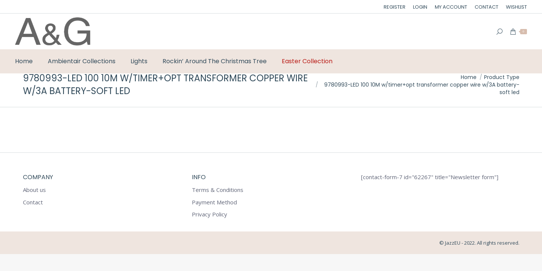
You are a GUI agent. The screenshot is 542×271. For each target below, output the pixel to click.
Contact (33, 202)
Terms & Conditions (217, 189)
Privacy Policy (209, 214)
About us (34, 189)
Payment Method (214, 202)
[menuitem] (394, 7)
